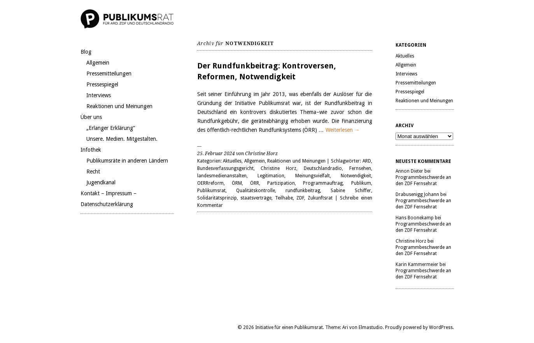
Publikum (361, 183)
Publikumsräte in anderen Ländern (127, 161)
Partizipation (281, 183)
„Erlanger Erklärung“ (110, 128)
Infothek (91, 150)
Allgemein (97, 63)
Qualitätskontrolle (255, 190)
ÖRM (237, 183)
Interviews (98, 95)
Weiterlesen (343, 130)
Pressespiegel (102, 84)
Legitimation (270, 175)
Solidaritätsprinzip (217, 198)
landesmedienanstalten (222, 175)
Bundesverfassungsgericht (225, 168)
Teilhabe (284, 198)
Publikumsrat (211, 190)
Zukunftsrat (320, 198)
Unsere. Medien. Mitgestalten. (122, 139)
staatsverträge (255, 198)
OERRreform (210, 183)
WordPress (441, 327)
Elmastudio (371, 327)
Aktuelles (232, 161)
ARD (366, 161)
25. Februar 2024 (216, 153)
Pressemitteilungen (108, 73)
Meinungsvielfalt (312, 175)
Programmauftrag (323, 183)
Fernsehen (360, 168)
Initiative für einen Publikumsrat (289, 327)
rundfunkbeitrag (302, 190)
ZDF (300, 198)
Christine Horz (278, 168)
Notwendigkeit (356, 175)
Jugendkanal (101, 182)
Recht (93, 171)
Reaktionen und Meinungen (119, 106)
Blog (86, 52)
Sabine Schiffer (351, 190)
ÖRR (254, 183)
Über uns (91, 117)
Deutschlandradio (323, 168)
